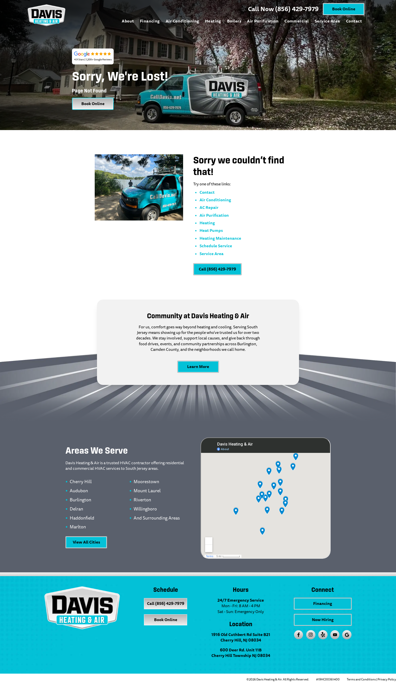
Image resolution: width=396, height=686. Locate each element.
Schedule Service (216, 246)
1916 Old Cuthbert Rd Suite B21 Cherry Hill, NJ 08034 (240, 637)
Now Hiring (323, 620)
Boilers (234, 21)
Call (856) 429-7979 (217, 269)
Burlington (80, 500)
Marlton (78, 527)
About (128, 21)
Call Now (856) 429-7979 (283, 9)
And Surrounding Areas (157, 518)
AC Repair (209, 207)
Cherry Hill (81, 481)
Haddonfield (82, 518)
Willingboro (145, 509)
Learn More (198, 367)
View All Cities (86, 542)
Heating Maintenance (220, 238)
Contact (354, 21)
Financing (150, 21)
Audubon (79, 491)
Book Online (343, 9)
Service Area (327, 21)
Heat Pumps (211, 230)
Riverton (142, 500)
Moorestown (146, 481)
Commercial (296, 21)
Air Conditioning (182, 21)
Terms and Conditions (361, 679)
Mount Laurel (147, 491)
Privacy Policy (387, 679)
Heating (213, 21)
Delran (76, 509)
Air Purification (263, 21)
